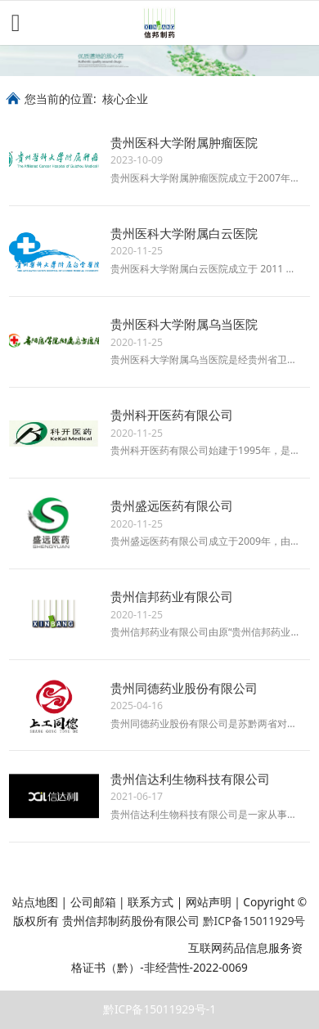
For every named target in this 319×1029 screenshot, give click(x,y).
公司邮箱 (93, 902)
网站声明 (208, 902)
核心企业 (125, 98)
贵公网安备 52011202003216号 (96, 947)
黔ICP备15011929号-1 (159, 1009)
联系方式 (150, 902)
